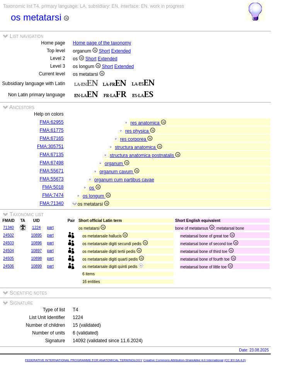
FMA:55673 (51, 179)
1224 (36, 227)
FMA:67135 (51, 154)
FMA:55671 (51, 171)
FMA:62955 (51, 122)
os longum (97, 196)
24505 (8, 258)
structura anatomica (138, 147)
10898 (36, 258)
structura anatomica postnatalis (145, 155)
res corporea (136, 139)
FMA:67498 (51, 162)
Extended (121, 51)
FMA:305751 (50, 146)
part (50, 227)
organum (116, 163)
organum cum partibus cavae (124, 179)
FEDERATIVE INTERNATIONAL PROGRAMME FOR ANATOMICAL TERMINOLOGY (83, 360)
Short (104, 51)
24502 (8, 235)
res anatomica (148, 123)
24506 (8, 266)
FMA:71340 (51, 203)
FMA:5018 (52, 187)
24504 (8, 251)
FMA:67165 (51, 138)
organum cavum (119, 171)
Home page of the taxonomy (102, 43)
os (94, 188)
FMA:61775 (51, 130)
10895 (36, 235)
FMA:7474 (52, 195)
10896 (36, 243)
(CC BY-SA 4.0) (235, 360)
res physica (140, 131)
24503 (8, 243)
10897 (36, 251)
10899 (36, 266)
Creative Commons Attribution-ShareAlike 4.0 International (183, 360)
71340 (8, 227)
